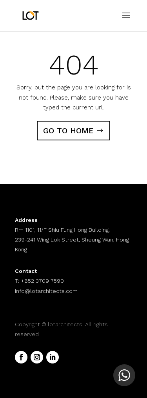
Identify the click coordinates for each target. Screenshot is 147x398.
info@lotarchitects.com (46, 291)
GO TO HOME (68, 130)
